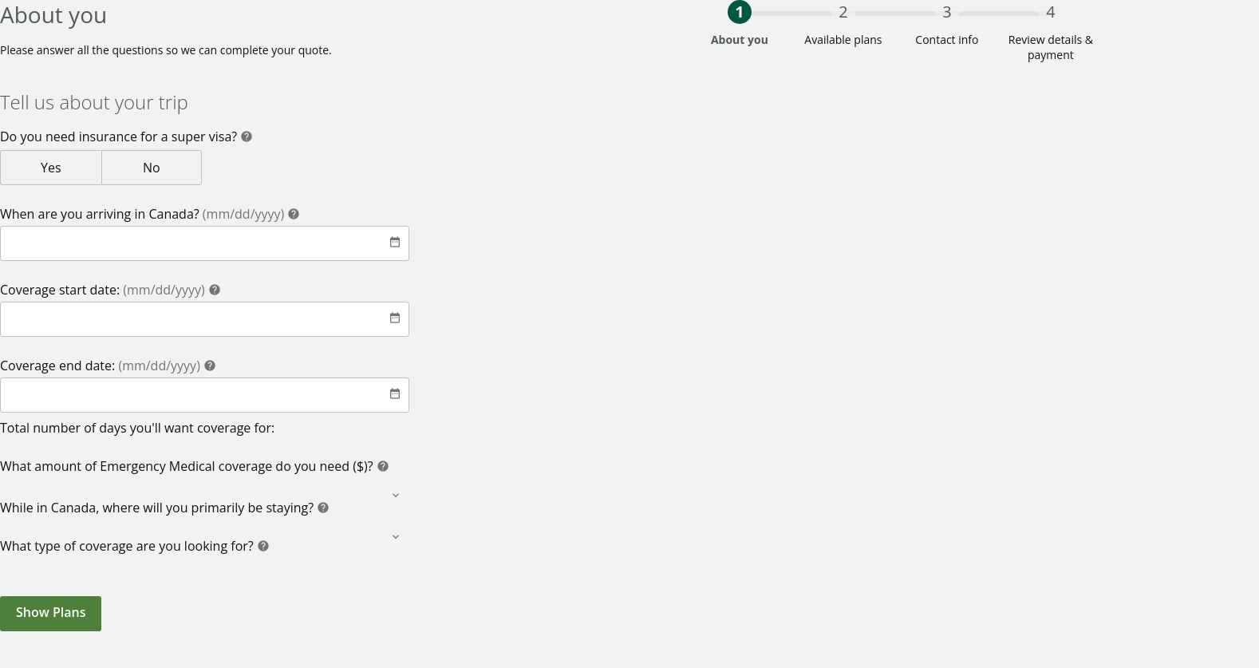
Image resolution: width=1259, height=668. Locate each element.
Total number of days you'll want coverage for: (137, 428)
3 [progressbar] (946, 11)
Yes (73, 167)
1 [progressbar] (739, 11)
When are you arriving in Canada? (143, 214)
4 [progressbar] (1050, 11)
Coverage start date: (104, 289)
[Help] (246, 138)
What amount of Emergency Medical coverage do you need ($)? (188, 466)
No (177, 167)
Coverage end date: (101, 365)
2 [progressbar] (843, 11)
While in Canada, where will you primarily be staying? (158, 507)
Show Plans (50, 612)
